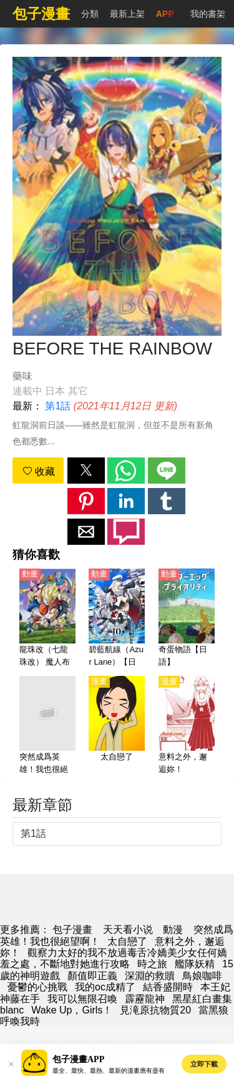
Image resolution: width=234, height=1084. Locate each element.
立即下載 (204, 1064)
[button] (86, 470)
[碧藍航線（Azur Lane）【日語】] (117, 618)
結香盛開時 (168, 987)
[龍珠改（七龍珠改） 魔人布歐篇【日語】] (47, 618)
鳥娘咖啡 (202, 975)
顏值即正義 (92, 975)
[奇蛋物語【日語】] (186, 618)
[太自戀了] (117, 726)
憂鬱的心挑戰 (37, 987)
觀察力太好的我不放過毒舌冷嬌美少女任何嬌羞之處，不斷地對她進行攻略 (113, 958)
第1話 (58, 406)
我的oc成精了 (105, 987)
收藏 (38, 471)
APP (165, 14)
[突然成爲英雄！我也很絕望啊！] (47, 726)
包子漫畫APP (78, 1059)
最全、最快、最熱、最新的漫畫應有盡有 (108, 1070)
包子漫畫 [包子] (72, 929)
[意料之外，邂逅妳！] (186, 726)
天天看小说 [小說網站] (128, 929)
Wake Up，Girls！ (71, 1010)
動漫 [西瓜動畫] (173, 929)
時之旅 (152, 964)
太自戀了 (127, 941)
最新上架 (127, 14)
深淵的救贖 (150, 975)
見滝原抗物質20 (155, 1010)
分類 (90, 14)
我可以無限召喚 (82, 999)
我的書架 (207, 14)
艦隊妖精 (195, 964)
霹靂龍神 (145, 999)
